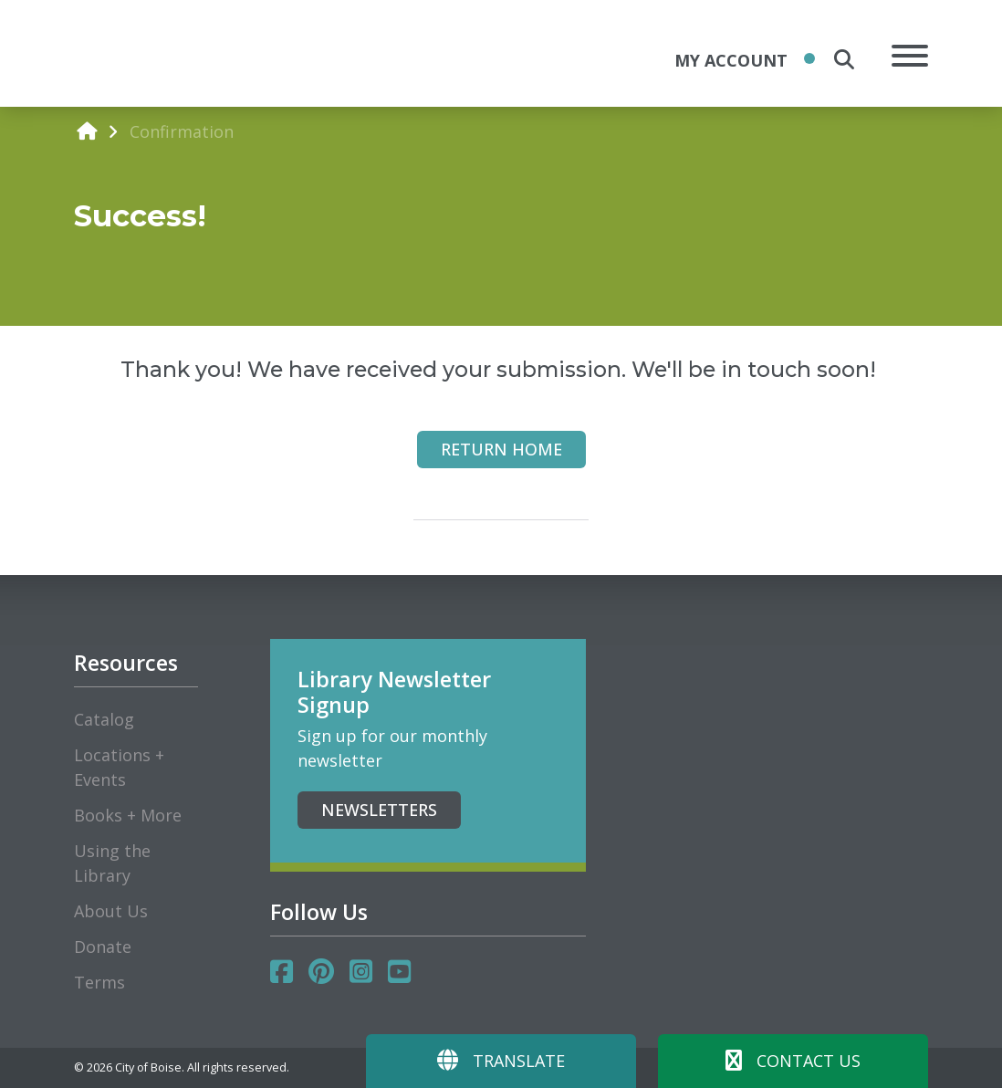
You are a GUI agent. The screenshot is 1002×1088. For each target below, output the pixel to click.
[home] (87, 131)
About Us (111, 911)
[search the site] (844, 59)
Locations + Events (119, 767)
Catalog (104, 719)
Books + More (128, 815)
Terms (99, 982)
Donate (102, 946)
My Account (731, 60)
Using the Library (112, 863)
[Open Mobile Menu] (910, 59)
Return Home (501, 449)
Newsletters (379, 810)
